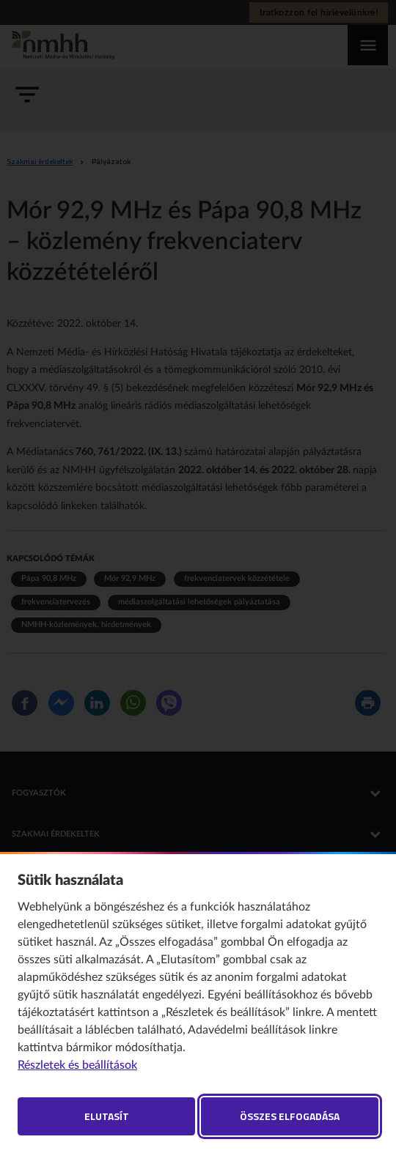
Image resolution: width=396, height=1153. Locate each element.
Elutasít (106, 1116)
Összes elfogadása (290, 1116)
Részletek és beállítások (77, 1065)
